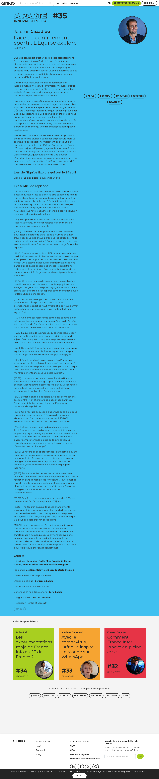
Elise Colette (53, 561)
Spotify (105, 96)
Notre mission (43, 741)
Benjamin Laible (44, 581)
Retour (20, 609)
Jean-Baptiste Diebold (35, 564)
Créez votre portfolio (126, 3)
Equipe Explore (32, 177)
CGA (72, 750)
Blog (38, 754)
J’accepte (79, 776)
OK (140, 756)
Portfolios (62, 3)
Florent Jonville (42, 597)
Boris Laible (55, 592)
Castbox (114, 102)
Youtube (122, 96)
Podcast (40, 750)
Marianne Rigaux (58, 564)
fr (109, 3)
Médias (74, 3)
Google (138, 96)
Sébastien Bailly (36, 561)
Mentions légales (79, 754)
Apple (90, 96)
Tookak (112, 696)
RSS (125, 696)
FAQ (38, 745)
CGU (72, 745)
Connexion (149, 3)
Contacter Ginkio (79, 741)
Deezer (64, 696)
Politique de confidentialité (132, 771)
